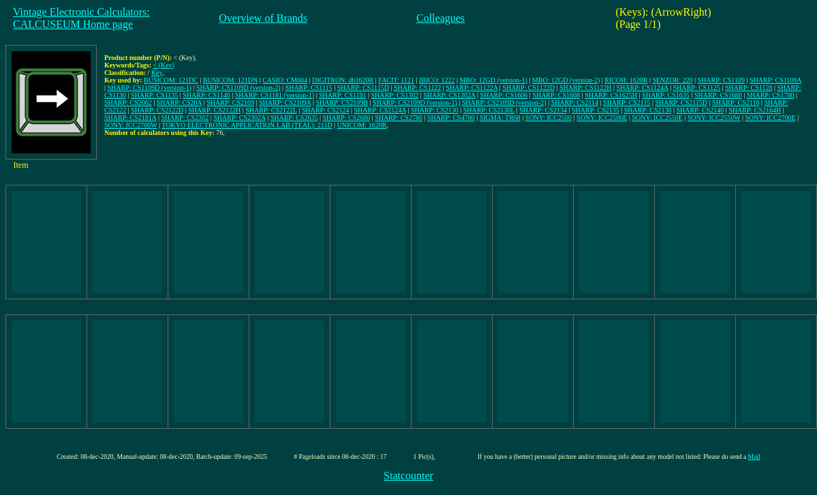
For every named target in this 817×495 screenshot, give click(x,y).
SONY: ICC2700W (130, 125)
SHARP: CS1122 (417, 87)
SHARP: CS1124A (642, 87)
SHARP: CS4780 (451, 117)
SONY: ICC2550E (657, 117)
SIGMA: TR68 (500, 117)
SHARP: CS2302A (239, 117)
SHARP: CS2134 (543, 110)
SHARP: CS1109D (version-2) (238, 87)
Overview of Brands (263, 18)
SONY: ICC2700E (770, 117)
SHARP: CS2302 (185, 117)
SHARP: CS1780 (771, 95)
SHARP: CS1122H (585, 87)
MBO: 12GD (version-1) (493, 80)
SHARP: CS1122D (528, 87)
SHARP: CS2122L (270, 110)
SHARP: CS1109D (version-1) (150, 87)
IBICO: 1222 (437, 80)
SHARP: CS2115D (681, 102)
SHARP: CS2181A (130, 117)
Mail (754, 456)
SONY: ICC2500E (601, 117)
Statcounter (408, 475)
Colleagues (440, 18)
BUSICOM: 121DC (171, 80)
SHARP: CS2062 (128, 102)
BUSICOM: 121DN (230, 80)
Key (156, 72)
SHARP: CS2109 (230, 102)
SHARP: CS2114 (574, 102)
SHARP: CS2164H (754, 110)
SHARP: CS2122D (157, 110)
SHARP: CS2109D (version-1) (415, 102)
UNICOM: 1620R (362, 125)
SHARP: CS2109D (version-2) (504, 102)
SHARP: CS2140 (700, 110)
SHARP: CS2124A (379, 110)
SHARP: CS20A (179, 102)
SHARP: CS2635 (294, 117)
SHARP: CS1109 (721, 80)
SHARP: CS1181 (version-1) (274, 95)
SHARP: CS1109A (775, 80)
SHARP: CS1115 (309, 87)
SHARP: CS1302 (394, 95)
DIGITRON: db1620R (342, 80)
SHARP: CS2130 (435, 110)
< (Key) (163, 65)
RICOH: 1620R (625, 80)
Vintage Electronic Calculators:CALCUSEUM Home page (81, 18)
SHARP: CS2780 (398, 117)
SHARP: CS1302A (449, 95)
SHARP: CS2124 (326, 110)
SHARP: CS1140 (206, 95)
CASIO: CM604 (284, 80)
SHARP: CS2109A (285, 102)
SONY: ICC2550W (714, 117)
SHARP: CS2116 (735, 102)
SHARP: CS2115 (626, 102)
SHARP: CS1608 (556, 95)
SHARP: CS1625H (611, 95)
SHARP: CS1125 (696, 87)
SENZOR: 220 (672, 80)
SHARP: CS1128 (748, 87)
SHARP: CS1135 (154, 95)
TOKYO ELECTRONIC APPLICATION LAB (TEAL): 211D (246, 125)
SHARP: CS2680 (346, 117)
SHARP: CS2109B (341, 102)
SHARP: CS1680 (718, 95)
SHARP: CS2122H (214, 110)
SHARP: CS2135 (595, 110)
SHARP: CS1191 (342, 95)
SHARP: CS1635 (666, 95)
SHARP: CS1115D (363, 87)
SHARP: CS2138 (648, 110)
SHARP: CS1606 (504, 95)
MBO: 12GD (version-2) (566, 80)
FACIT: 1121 (396, 80)
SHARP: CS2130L (488, 110)
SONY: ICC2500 (548, 117)
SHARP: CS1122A (471, 87)
